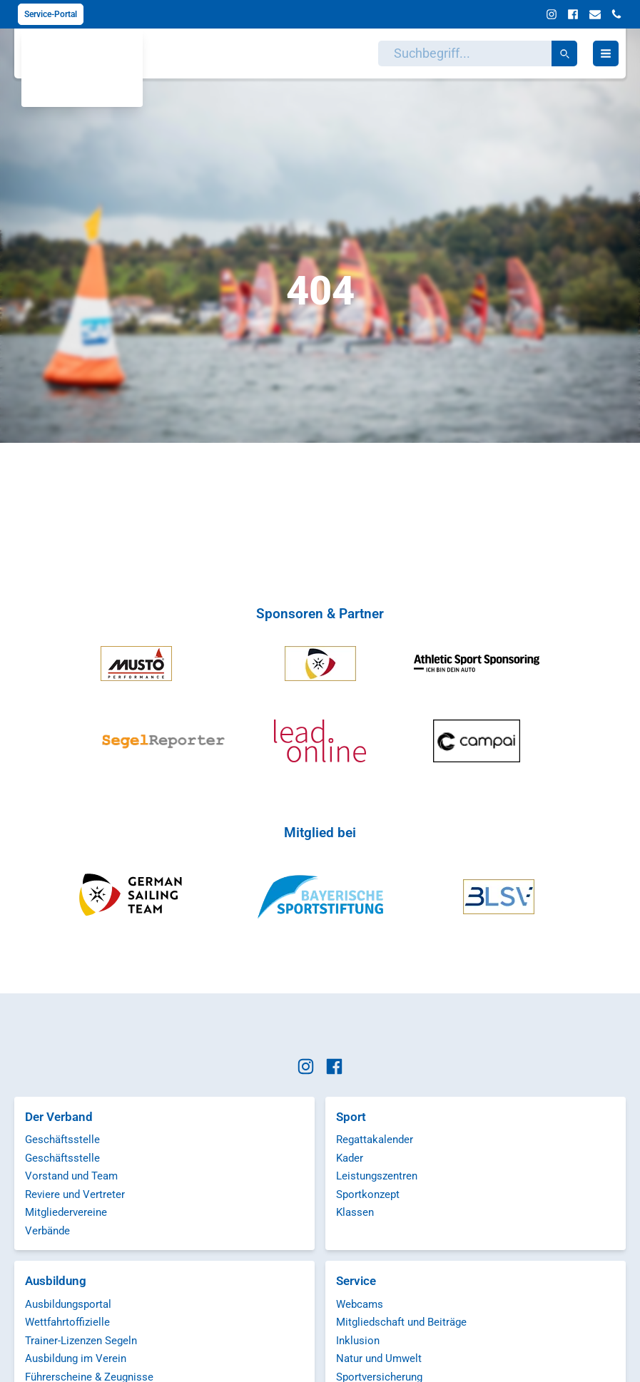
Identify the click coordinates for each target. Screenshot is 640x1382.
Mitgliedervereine (66, 1212)
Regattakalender (374, 1139)
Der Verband (59, 1117)
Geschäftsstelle (62, 1139)
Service (356, 1281)
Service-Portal (50, 14)
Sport (351, 1117)
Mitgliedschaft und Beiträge (401, 1322)
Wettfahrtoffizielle (67, 1322)
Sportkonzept (368, 1194)
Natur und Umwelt (379, 1358)
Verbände (47, 1230)
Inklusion (358, 1340)
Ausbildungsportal (68, 1304)
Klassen (355, 1212)
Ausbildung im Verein (75, 1358)
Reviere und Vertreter (75, 1194)
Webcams (359, 1304)
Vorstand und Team (71, 1175)
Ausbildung (55, 1281)
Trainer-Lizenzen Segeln (81, 1340)
